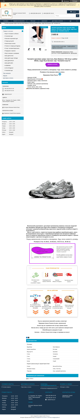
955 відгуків (66, 1)
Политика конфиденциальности (49, 388)
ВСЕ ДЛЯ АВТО (9, 63)
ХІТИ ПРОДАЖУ (9, 68)
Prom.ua (47, 416)
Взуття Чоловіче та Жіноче (11, 33)
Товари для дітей (9, 41)
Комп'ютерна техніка (10, 43)
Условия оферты (7, 387)
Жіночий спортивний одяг (11, 38)
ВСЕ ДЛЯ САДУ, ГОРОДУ (11, 58)
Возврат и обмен (65, 387)
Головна (5, 21)
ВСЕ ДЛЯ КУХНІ (9, 55)
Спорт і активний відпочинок (12, 48)
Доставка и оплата (57, 21)
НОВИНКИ (8, 65)
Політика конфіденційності (54, 417)
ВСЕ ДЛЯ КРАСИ (9, 60)
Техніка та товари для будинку (12, 46)
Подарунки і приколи (10, 50)
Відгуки (5, 75)
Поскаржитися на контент (41, 417)
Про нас (33, 21)
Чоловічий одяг (9, 36)
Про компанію (7, 73)
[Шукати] (77, 15)
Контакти (44, 21)
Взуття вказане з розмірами (12, 53)
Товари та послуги (18, 21)
